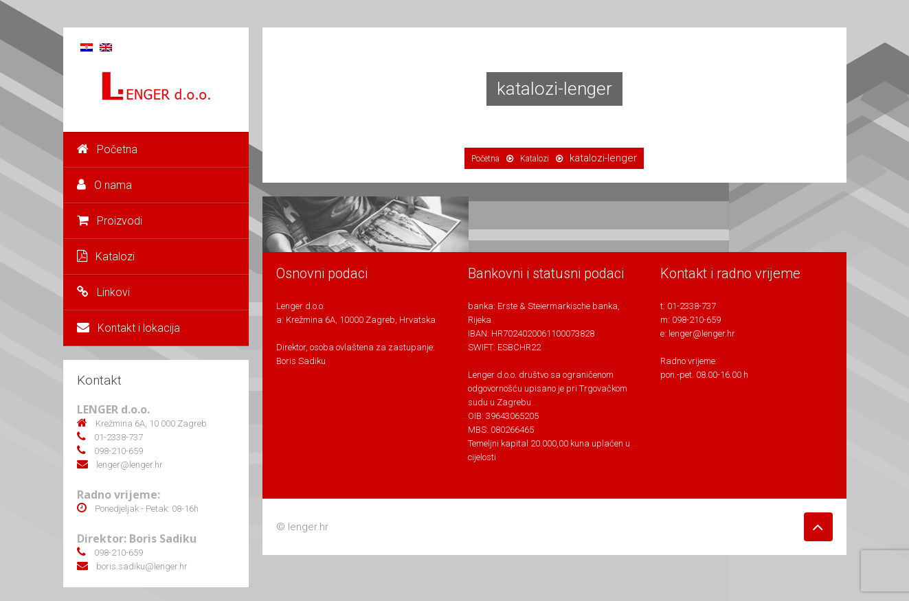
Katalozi (106, 256)
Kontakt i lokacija (128, 327)
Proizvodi (109, 220)
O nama (104, 185)
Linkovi (103, 292)
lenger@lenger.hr (702, 333)
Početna (107, 149)
